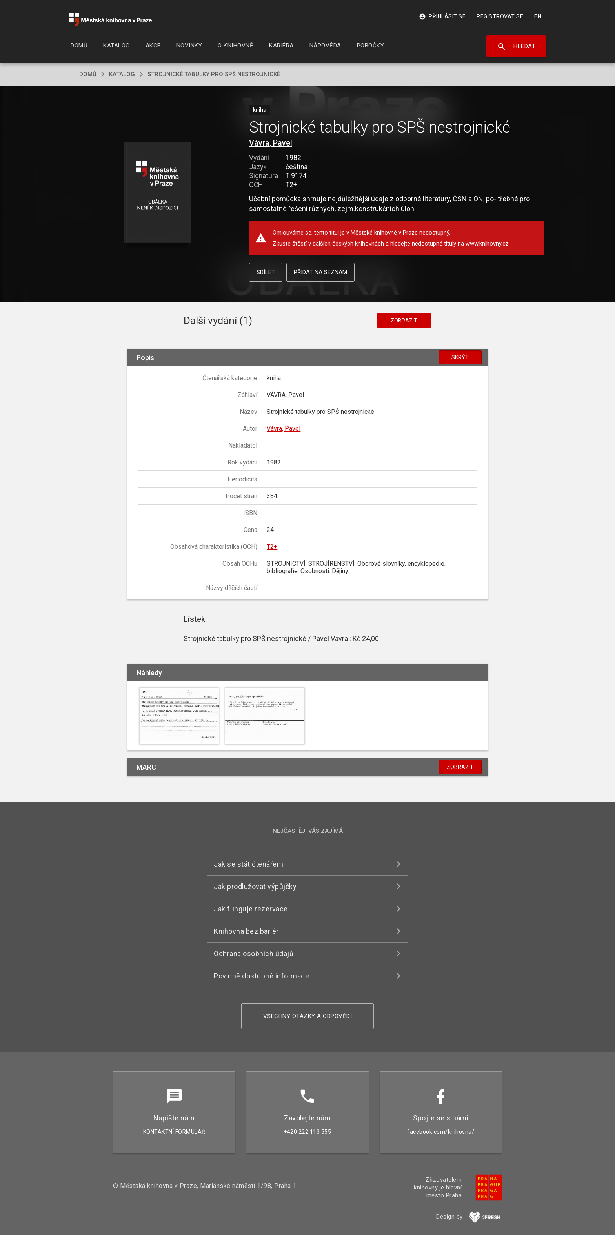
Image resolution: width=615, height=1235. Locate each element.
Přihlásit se (442, 16)
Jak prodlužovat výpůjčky (255, 886)
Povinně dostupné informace (261, 976)
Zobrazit (404, 320)
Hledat (516, 46)
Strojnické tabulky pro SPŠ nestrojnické (213, 74)
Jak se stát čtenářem (248, 864)
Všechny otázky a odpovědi (307, 1016)
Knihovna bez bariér (246, 931)
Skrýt (460, 357)
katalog (122, 74)
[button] (157, 193)
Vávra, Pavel (270, 143)
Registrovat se (500, 16)
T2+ (272, 546)
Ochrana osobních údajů (253, 953)
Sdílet (266, 272)
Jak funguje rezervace (251, 909)
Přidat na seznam (320, 272)
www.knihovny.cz (487, 243)
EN (537, 16)
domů (87, 74)
